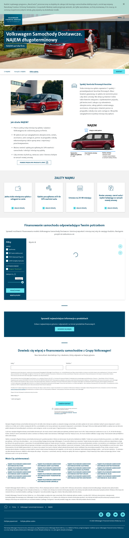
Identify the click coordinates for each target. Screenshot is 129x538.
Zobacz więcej (14, 395)
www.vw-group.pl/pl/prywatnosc (18, 389)
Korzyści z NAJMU (20, 72)
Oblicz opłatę (34, 72)
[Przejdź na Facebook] (123, 514)
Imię (13, 363)
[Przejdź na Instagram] (108, 514)
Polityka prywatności (67, 412)
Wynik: (32, 242)
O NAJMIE (7, 72)
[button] (120, 246)
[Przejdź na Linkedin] (101, 514)
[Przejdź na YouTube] (115, 514)
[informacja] (15, 274)
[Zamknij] (124, 4)
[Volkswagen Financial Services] (13, 19)
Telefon (69, 363)
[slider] (22, 282)
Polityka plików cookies (27, 521)
